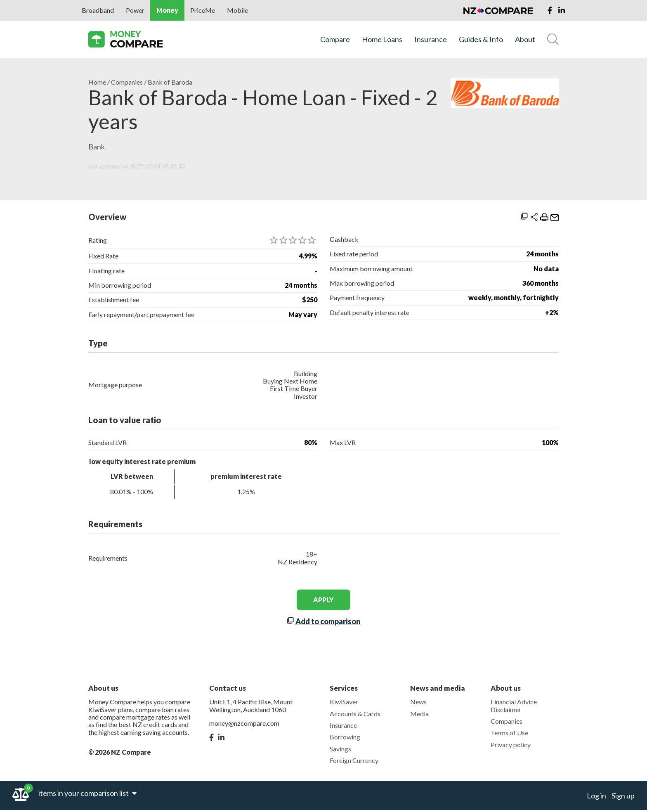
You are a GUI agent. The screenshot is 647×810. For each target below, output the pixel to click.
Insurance (430, 39)
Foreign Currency (354, 760)
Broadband (98, 10)
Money (167, 10)
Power (135, 10)
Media (419, 714)
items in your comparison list (87, 793)
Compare (335, 39)
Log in (596, 795)
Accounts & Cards (355, 714)
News (418, 702)
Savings (340, 749)
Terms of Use (509, 733)
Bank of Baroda (170, 82)
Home (97, 82)
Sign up (623, 795)
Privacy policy (511, 744)
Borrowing (345, 737)
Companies (127, 82)
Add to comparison (323, 621)
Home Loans (382, 39)
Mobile (237, 10)
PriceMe (202, 10)
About (525, 39)
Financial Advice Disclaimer (514, 705)
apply (323, 600)
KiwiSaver (344, 702)
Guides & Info (481, 39)
